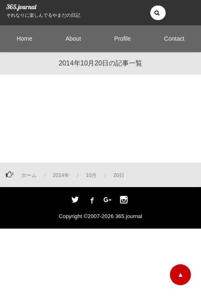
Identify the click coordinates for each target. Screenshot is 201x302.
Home (24, 38)
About (73, 38)
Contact (174, 38)
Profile (122, 38)
